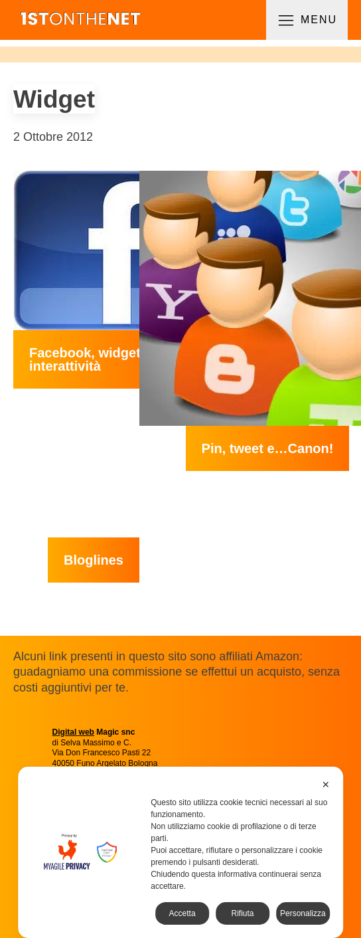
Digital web (73, 732)
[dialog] (180, 852)
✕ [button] (326, 784)
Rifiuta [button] (242, 913)
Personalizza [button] (303, 913)
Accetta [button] (182, 913)
